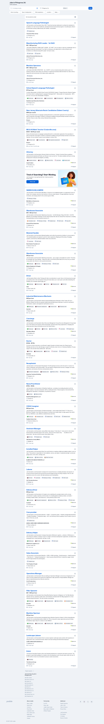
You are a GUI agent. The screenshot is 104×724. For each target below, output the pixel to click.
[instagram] (84, 701)
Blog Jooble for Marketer (49, 709)
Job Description (63, 712)
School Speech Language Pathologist (40, 88)
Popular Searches (64, 703)
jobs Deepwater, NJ (29, 696)
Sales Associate (32, 553)
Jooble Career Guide (48, 707)
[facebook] (80, 701)
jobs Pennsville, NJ (29, 683)
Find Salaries (63, 714)
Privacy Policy (63, 709)
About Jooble (29, 703)
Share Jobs (46, 705)
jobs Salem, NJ (28, 681)
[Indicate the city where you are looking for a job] (53, 8)
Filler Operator (31, 591)
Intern (28, 651)
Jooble (14, 721)
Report (73, 37)
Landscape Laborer (33, 635)
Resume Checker (64, 718)
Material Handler (32, 233)
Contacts (29, 707)
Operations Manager (34, 573)
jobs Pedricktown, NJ (29, 690)
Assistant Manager (33, 429)
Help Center (29, 705)
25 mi (65, 8)
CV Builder (62, 716)
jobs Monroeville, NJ (29, 685)
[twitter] (88, 701)
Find (90, 8)
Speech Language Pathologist (37, 23)
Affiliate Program (47, 710)
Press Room (29, 709)
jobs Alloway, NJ (28, 692)
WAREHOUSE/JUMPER (34, 190)
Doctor (29, 341)
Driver (28, 276)
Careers (28, 718)
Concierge (30, 319)
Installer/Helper (32, 449)
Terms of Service (63, 707)
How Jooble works (31, 712)
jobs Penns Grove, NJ (29, 679)
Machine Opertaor (33, 613)
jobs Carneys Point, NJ (29, 694)
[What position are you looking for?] (24, 8)
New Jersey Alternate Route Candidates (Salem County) (47, 110)
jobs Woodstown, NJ (29, 688)
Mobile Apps (29, 714)
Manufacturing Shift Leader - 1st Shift (40, 43)
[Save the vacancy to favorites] (75, 23)
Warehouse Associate (34, 211)
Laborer (29, 469)
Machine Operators (33, 66)
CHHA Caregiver (32, 406)
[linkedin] (91, 701)
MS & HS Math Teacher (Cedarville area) (41, 130)
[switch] (75, 17)
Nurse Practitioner (33, 384)
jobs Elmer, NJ (28, 686)
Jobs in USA (62, 705)
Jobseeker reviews (31, 716)
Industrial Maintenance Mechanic (38, 296)
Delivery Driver (31, 490)
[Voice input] (37, 8)
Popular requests (29, 671)
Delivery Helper (32, 533)
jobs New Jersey (28, 677)
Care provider (31, 512)
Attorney (29, 152)
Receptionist (31, 363)
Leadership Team (30, 710)
